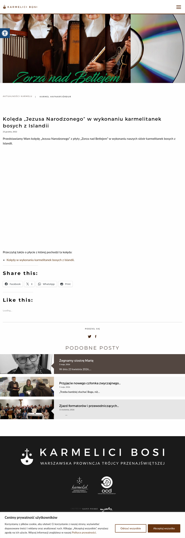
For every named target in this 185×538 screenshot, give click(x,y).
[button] (5, 33)
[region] (92, 525)
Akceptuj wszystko (164, 528)
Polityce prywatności (84, 532)
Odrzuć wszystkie (131, 528)
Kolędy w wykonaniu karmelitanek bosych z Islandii (40, 260)
